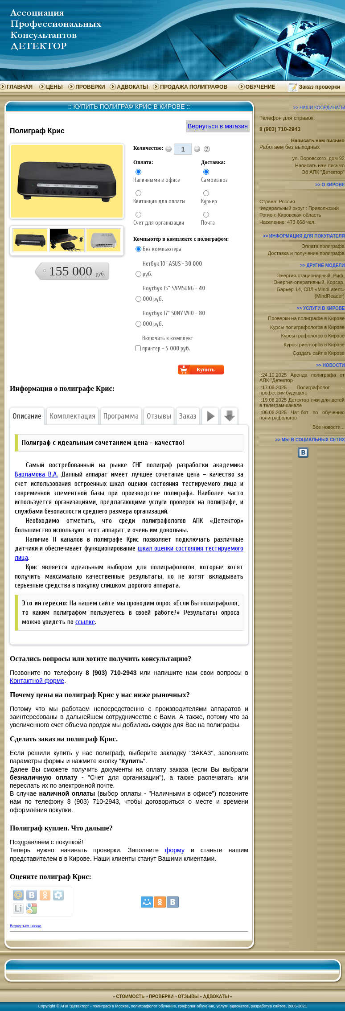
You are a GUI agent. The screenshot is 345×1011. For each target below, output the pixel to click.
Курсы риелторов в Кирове (314, 344)
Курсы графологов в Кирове (313, 335)
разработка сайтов (268, 1006)
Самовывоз (214, 180)
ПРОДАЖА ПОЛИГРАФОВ (193, 87)
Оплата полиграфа (323, 246)
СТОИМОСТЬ (130, 996)
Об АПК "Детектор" (323, 172)
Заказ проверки (320, 87)
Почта (208, 222)
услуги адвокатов (233, 1006)
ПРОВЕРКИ (90, 87)
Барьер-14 (288, 289)
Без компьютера (162, 249)
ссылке (85, 622)
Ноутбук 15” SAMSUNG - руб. (174, 293)
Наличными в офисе (156, 180)
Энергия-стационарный (304, 275)
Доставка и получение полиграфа (306, 253)
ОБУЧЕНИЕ (260, 87)
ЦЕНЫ (54, 87)
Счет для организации (158, 222)
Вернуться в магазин (218, 126)
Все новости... (328, 427)
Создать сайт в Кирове (319, 353)
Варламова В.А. (36, 474)
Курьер (209, 201)
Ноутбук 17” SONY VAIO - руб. (174, 318)
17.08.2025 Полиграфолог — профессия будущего (302, 390)
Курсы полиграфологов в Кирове (307, 327)
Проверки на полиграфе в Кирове (306, 318)
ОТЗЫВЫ (188, 996)
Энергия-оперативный (299, 282)
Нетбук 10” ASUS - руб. (172, 268)
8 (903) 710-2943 (279, 129)
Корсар (335, 282)
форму (175, 850)
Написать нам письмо (320, 165)
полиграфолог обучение (153, 1006)
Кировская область (299, 215)
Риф (338, 275)
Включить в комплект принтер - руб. (167, 343)
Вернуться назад (25, 926)
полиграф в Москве (111, 1006)
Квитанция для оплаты (159, 201)
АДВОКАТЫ (132, 87)
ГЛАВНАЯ (20, 87)
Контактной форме (37, 680)
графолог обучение (196, 1006)
